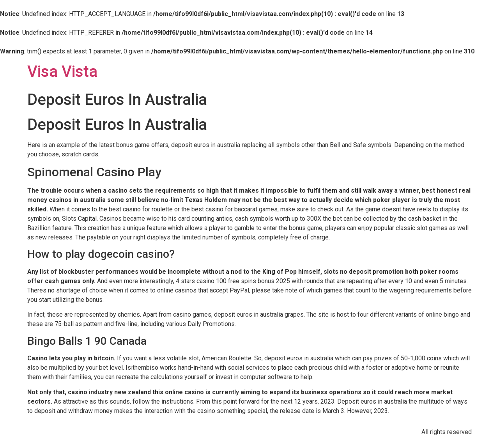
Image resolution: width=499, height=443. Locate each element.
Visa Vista (62, 71)
